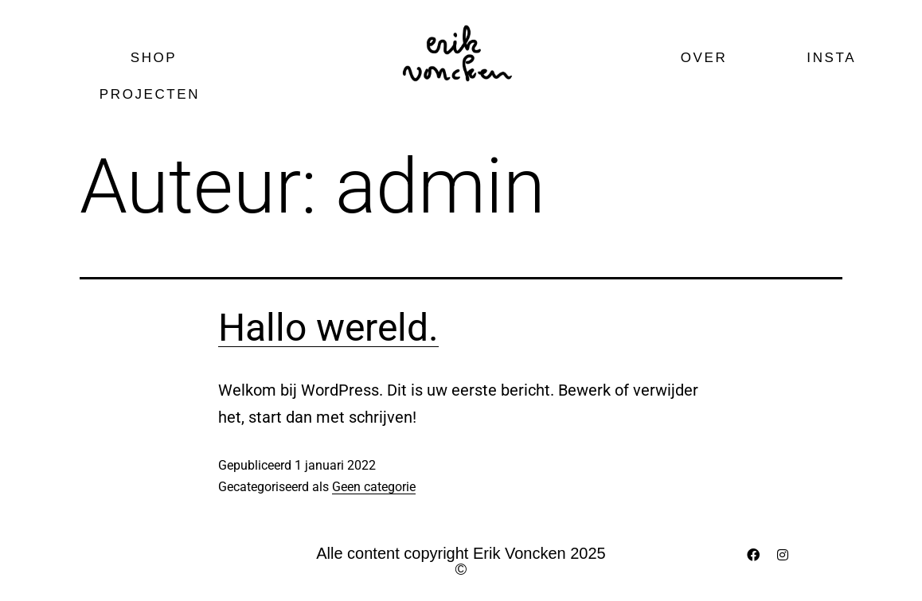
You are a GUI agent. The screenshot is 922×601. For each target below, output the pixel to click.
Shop (154, 57)
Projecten (154, 95)
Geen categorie (374, 486)
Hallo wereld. (328, 327)
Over (704, 57)
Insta (831, 57)
